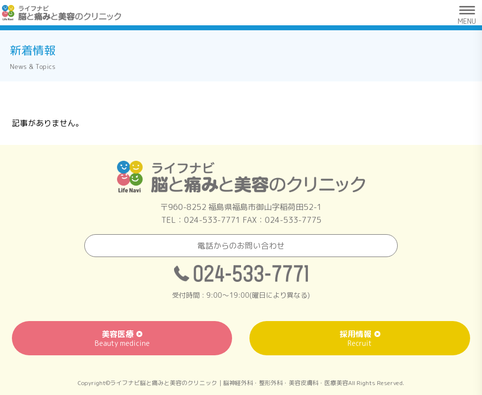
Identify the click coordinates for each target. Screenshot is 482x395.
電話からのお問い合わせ (241, 245)
